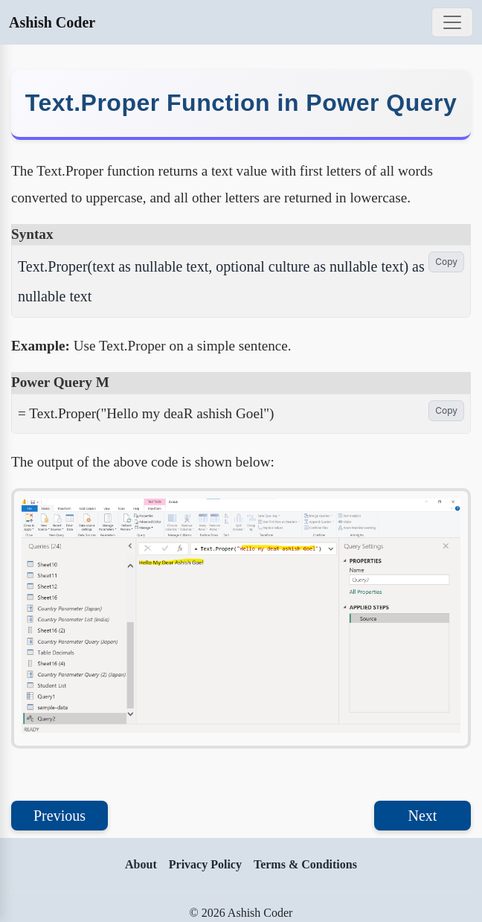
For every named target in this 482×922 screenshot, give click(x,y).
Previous (59, 815)
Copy (446, 261)
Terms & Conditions (305, 864)
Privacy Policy (205, 864)
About (141, 864)
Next (422, 815)
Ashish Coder (52, 22)
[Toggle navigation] (452, 22)
